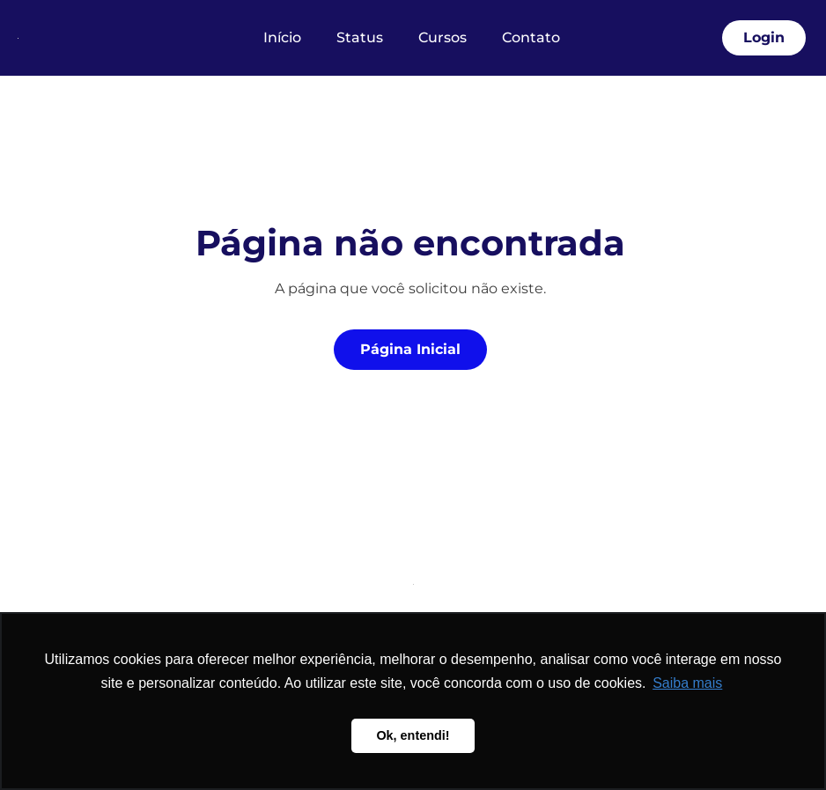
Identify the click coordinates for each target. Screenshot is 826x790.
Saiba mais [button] (687, 683)
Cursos (442, 37)
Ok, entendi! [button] (412, 735)
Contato (531, 37)
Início (282, 37)
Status (359, 37)
